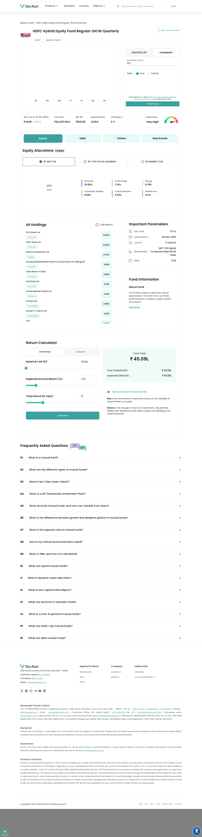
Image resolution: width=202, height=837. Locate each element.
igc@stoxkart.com (28, 715)
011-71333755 (65, 715)
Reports (99, 6)
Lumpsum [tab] (80, 351)
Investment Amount (135, 60)
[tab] (35, 100)
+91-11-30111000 (118, 712)
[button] (101, 457)
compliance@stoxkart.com (149, 712)
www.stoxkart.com (28, 712)
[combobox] (140, 6)
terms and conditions (160, 97)
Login (173, 6)
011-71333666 (44, 674)
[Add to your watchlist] (159, 30)
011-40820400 (151, 709)
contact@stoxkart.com (36, 682)
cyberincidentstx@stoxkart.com (106, 715)
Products (52, 6)
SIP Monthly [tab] (45, 351)
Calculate (63, 415)
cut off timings (148, 99)
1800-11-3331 (37, 678)
